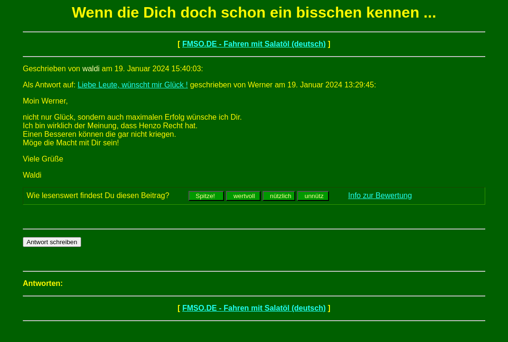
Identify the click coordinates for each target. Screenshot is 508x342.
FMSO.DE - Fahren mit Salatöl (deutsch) (254, 44)
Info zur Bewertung (380, 195)
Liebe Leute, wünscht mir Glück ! (133, 85)
